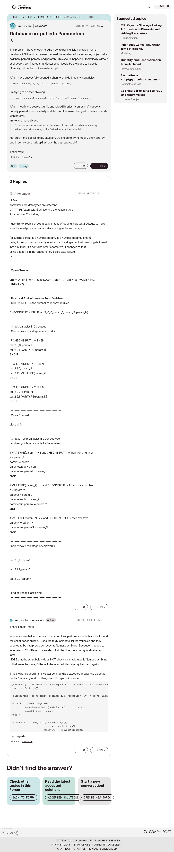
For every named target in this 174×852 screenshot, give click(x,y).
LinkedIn (27, 157)
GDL (13, 166)
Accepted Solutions (63, 797)
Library (24, 166)
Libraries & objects (131, 99)
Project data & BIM (131, 68)
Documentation (129, 37)
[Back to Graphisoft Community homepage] (22, 6)
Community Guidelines (106, 844)
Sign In (163, 6)
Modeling (126, 53)
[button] (77, 166)
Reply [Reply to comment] (101, 607)
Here (13, 120)
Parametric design (131, 83)
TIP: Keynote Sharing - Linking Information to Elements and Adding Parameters (141, 29)
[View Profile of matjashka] (25, 26)
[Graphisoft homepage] (157, 832)
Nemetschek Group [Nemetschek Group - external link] (104, 848)
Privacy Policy (60, 844)
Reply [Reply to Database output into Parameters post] (101, 166)
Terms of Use (81, 844)
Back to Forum (23, 797)
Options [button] (106, 17)
